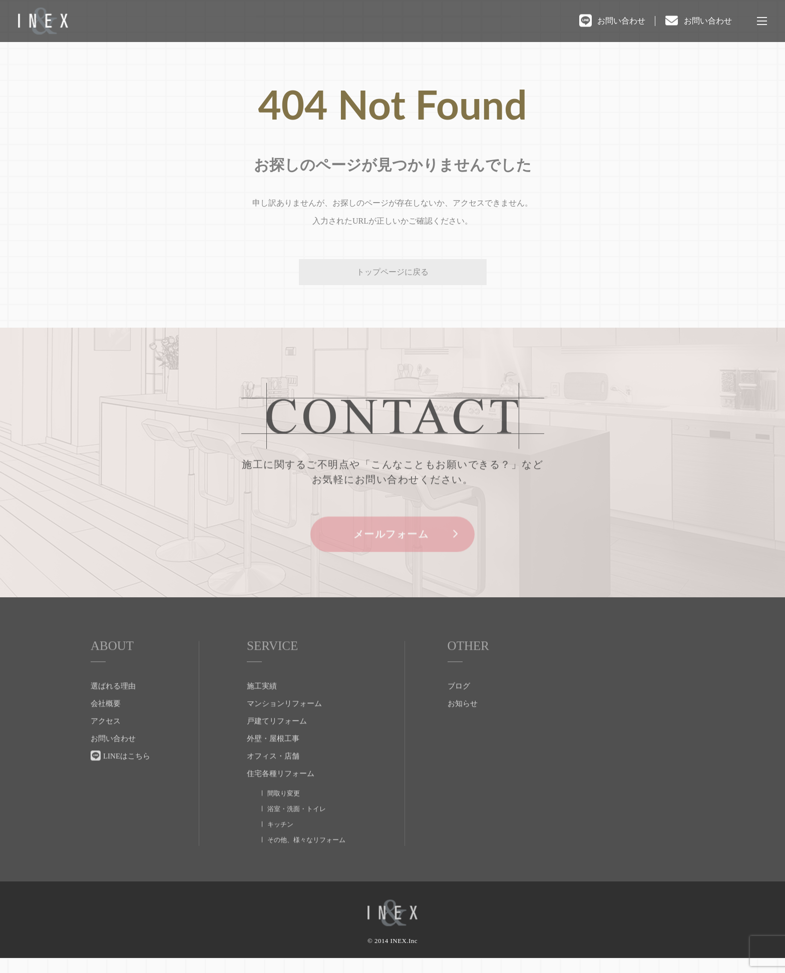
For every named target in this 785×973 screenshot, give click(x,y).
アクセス (106, 739)
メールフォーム (393, 552)
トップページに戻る (392, 272)
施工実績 (262, 704)
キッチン (280, 842)
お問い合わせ (621, 21)
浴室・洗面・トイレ (296, 826)
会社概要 (106, 721)
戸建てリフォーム (277, 739)
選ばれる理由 (113, 704)
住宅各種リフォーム (280, 791)
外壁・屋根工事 (273, 756)
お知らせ (463, 721)
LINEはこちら (126, 774)
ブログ (459, 704)
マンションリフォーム (284, 721)
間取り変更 (283, 811)
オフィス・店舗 (273, 774)
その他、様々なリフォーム (306, 857)
